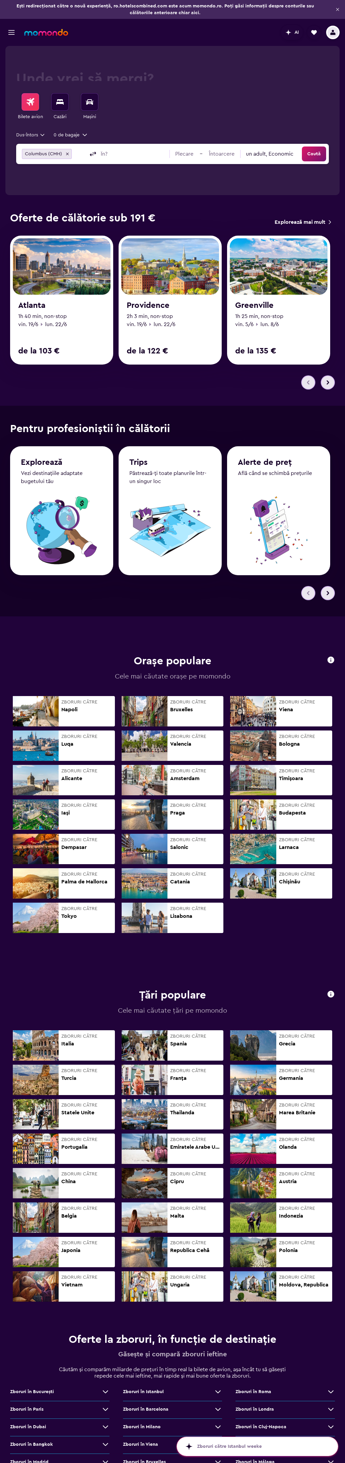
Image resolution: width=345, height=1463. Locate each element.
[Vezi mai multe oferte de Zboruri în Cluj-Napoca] (331, 1427)
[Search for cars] (89, 102)
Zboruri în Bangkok (31, 1444)
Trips (138, 462)
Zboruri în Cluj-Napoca (261, 1427)
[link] (303, 222)
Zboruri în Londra (255, 1409)
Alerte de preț (265, 462)
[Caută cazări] (60, 102)
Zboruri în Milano (142, 1427)
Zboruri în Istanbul (143, 1391)
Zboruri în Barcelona (145, 1409)
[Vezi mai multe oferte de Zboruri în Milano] (218, 1427)
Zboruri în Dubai (28, 1427)
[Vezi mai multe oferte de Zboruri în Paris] (105, 1409)
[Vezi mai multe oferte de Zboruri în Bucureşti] (105, 1392)
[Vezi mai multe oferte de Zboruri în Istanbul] (218, 1392)
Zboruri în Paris (26, 1409)
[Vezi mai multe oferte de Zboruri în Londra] (331, 1409)
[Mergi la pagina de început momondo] (46, 32)
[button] (337, 9)
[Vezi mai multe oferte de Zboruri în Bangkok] (105, 1444)
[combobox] (30, 135)
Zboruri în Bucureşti (32, 1391)
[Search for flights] (30, 102)
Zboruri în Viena (140, 1444)
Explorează (41, 462)
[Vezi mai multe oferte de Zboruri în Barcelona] (218, 1409)
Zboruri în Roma (253, 1391)
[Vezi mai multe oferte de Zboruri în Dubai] (105, 1427)
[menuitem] (30, 106)
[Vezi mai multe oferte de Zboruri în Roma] (331, 1392)
